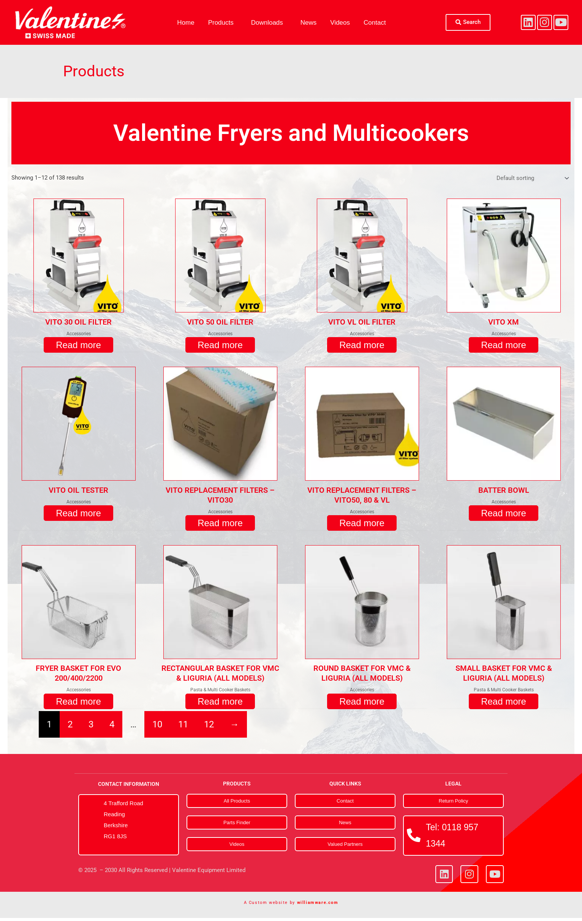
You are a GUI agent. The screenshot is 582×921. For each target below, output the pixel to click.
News (308, 22)
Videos (340, 22)
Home (185, 22)
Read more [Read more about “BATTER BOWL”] (503, 515)
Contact (375, 22)
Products (221, 22)
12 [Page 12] (209, 727)
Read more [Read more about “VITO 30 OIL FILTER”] (78, 346)
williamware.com (317, 905)
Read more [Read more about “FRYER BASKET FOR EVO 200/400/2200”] (78, 704)
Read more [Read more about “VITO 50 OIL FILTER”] (220, 346)
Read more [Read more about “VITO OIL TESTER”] (78, 515)
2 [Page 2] (70, 727)
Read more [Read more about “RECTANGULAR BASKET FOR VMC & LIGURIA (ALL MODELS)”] (220, 704)
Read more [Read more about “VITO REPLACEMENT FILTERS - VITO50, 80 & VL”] (361, 525)
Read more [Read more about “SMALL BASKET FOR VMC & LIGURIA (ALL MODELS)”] (503, 704)
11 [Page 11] (183, 727)
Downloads (267, 22)
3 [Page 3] (91, 727)
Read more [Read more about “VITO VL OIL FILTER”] (361, 346)
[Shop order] (531, 179)
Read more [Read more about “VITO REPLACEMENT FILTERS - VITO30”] (220, 525)
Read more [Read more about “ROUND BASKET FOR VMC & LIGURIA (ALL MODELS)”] (361, 704)
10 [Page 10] (157, 727)
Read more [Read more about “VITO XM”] (503, 346)
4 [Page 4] (111, 727)
